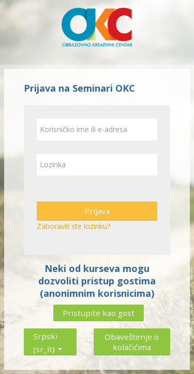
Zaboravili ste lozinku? (73, 226)
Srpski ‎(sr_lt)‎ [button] (47, 334)
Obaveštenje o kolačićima (132, 342)
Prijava (97, 211)
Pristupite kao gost (99, 313)
